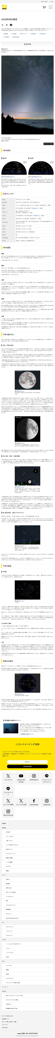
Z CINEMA (8, 832)
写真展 (7, 969)
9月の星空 (14, 33)
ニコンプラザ (9, 965)
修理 (7, 900)
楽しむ (3, 961)
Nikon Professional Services (11, 918)
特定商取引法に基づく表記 (11, 1008)
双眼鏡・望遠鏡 (9, 857)
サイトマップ (5, 1024)
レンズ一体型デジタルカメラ (12, 844)
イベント (8, 948)
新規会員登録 (27, 766)
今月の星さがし (43, 33)
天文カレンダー (23, 33)
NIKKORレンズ (9, 849)
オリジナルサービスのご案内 (12, 999)
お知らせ (8, 879)
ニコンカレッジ (9, 931)
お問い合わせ (9, 887)
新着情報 (4, 823)
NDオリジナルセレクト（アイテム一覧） (14, 995)
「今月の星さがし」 (43, 205)
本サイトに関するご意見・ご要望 (9, 1021)
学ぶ (3, 922)
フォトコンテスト (9, 978)
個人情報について (6, 1018)
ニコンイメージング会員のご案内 (13, 982)
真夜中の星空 (16, 37)
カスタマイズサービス (10, 905)
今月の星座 (6, 37)
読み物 (7, 974)
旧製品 (7, 870)
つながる (4, 939)
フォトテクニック (9, 926)
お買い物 (4, 991)
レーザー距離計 (9, 862)
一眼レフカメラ (9, 840)
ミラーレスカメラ (9, 836)
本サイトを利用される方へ (7, 1016)
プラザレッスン (9, 935)
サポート (4, 875)
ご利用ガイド (9, 1004)
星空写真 (6, 33)
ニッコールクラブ (9, 952)
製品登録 (8, 883)
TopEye (7, 956)
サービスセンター (9, 896)
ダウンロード (9, 913)
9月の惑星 (33, 33)
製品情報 (4, 827)
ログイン (27, 762)
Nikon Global (4, 1027)
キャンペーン (5, 987)
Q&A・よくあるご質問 (10, 892)
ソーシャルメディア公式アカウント (13, 944)
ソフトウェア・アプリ (10, 853)
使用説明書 (8, 909)
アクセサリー (9, 866)
